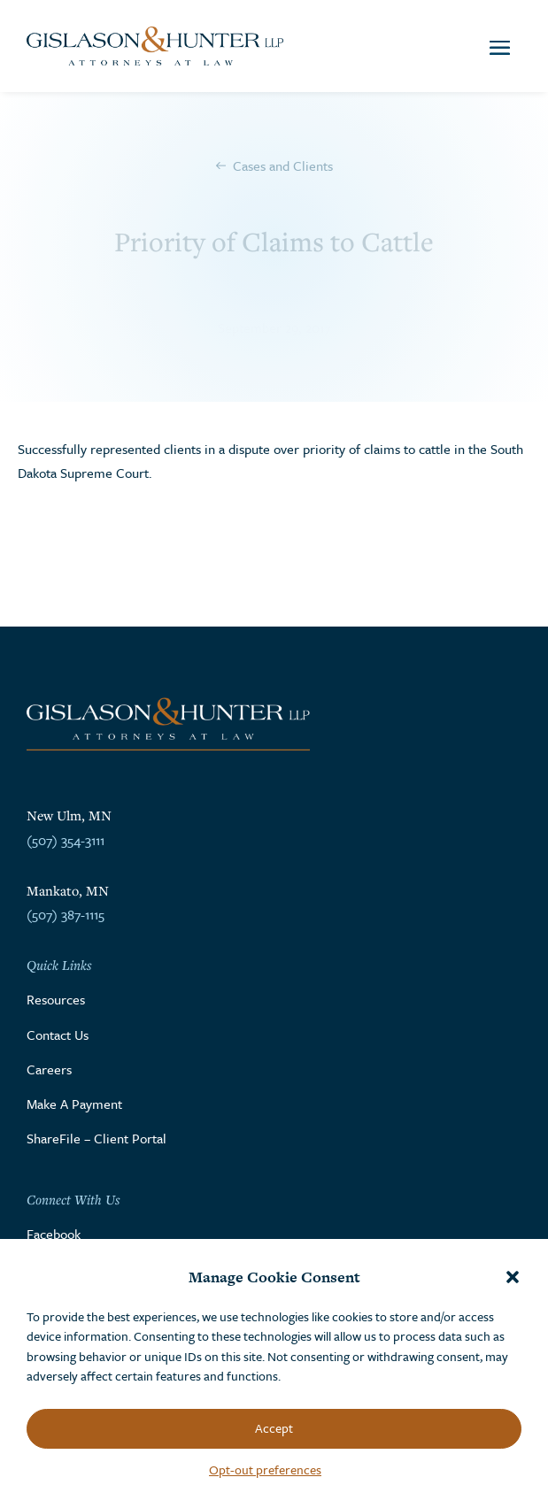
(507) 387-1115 (65, 914)
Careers (49, 1069)
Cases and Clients (283, 165)
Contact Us (58, 1034)
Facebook (54, 1233)
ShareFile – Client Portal (96, 1138)
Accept (274, 1428)
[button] (512, 1277)
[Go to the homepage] (155, 46)
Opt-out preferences (265, 1469)
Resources (56, 999)
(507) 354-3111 (65, 840)
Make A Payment (74, 1103)
